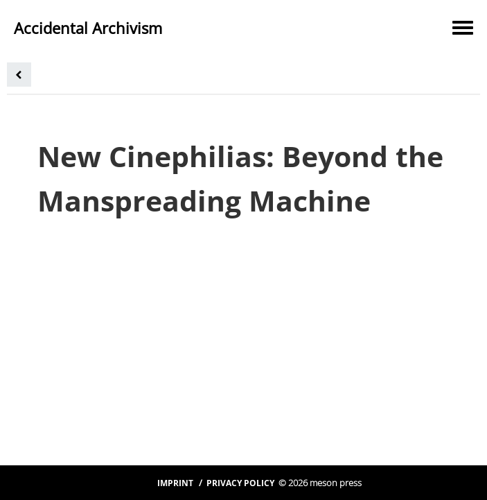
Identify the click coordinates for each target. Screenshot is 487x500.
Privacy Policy (240, 483)
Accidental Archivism (88, 27)
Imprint (175, 483)
